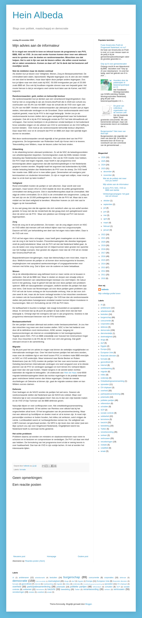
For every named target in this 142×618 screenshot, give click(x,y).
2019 (103, 245)
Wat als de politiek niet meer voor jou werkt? (114, 179)
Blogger (88, 604)
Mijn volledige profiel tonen (109, 293)
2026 (103, 157)
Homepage (51, 556)
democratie (105, 330)
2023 (103, 168)
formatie (23, 469)
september (108, 204)
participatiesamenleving (110, 394)
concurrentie (106, 321)
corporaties (105, 324)
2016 (103, 256)
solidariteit (105, 416)
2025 (103, 161)
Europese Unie (107, 352)
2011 (103, 275)
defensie (104, 327)
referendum (105, 403)
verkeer (104, 435)
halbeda (104, 289)
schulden (104, 406)
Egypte (103, 346)
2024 (103, 165)
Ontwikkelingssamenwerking (112, 381)
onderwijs (105, 378)
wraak (103, 451)
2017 (103, 253)
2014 (103, 264)
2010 (103, 278)
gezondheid (105, 362)
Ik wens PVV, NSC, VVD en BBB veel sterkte (114, 189)
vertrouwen (105, 438)
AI (101, 305)
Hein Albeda (37, 15)
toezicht (104, 422)
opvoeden (105, 384)
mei (105, 215)
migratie (104, 372)
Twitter (103, 429)
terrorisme (105, 419)
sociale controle (107, 413)
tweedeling (105, 426)
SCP (103, 410)
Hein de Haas (70, 372)
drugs (103, 340)
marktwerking (106, 368)
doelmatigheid (106, 337)
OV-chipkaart (106, 387)
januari (106, 230)
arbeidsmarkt (106, 311)
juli (104, 208)
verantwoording (107, 432)
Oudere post (83, 556)
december (107, 172)
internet (104, 365)
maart (106, 223)
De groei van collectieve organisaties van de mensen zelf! (120, 109)
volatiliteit (104, 448)
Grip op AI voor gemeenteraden (114, 64)
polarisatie (105, 397)
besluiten (104, 314)
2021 (103, 238)
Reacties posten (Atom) (35, 561)
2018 (103, 249)
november (107, 175)
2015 (103, 260)
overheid (104, 391)
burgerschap (106, 317)
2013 (103, 267)
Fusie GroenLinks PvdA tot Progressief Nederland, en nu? (113, 46)
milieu (103, 375)
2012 (103, 271)
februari (106, 226)
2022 (103, 234)
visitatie (104, 445)
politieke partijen (107, 400)
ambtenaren (106, 308)
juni (105, 212)
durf (102, 343)
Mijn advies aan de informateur (116, 184)
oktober (106, 201)
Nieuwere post (19, 556)
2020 (103, 242)
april (105, 219)
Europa (104, 349)
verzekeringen (106, 442)
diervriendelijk (106, 333)
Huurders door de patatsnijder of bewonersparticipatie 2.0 (121, 83)
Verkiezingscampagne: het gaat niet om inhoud (116, 195)
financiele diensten (108, 356)
